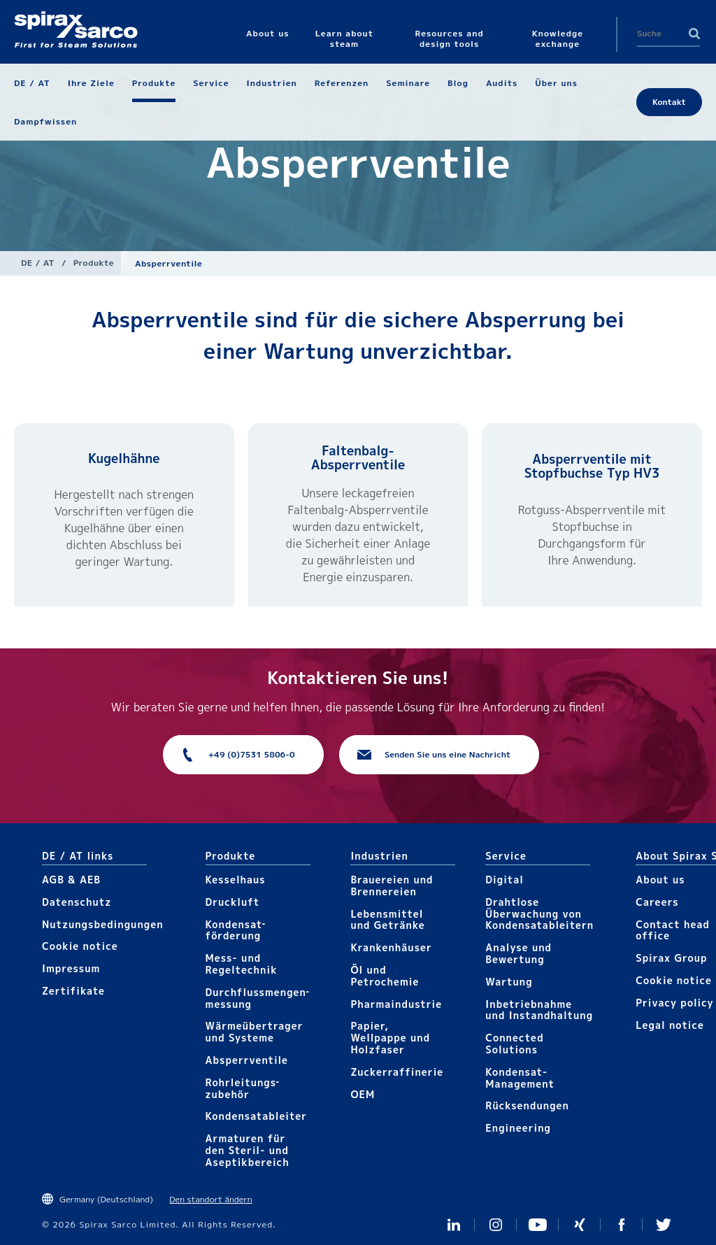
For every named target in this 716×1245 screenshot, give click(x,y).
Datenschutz (76, 902)
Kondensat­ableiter (257, 1116)
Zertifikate (73, 990)
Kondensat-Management (519, 1077)
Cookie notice (80, 946)
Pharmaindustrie (396, 1004)
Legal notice (670, 1025)
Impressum (71, 968)
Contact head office (673, 930)
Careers (657, 902)
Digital (504, 879)
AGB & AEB (71, 879)
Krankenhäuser (390, 947)
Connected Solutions (514, 1043)
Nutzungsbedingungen (103, 924)
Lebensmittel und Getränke (387, 919)
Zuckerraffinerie (396, 1072)
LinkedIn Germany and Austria (453, 1224)
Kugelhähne (123, 458)
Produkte (93, 263)
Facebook (621, 1224)
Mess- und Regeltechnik (242, 963)
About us (660, 879)
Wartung (508, 981)
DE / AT (38, 263)
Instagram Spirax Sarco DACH (495, 1224)
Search (694, 33)
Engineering (518, 1127)
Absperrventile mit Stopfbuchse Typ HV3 (592, 466)
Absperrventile (247, 1060)
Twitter (663, 1224)
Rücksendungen (527, 1105)
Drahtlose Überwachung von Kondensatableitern (539, 913)
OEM (362, 1094)
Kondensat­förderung (235, 930)
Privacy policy (675, 1002)
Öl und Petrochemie (384, 975)
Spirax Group (671, 958)
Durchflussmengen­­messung (257, 998)
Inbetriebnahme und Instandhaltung (539, 1010)
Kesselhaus (236, 879)
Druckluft (233, 902)
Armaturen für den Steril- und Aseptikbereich (247, 1150)
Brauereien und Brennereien (391, 885)
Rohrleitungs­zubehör (242, 1088)
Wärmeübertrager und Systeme (254, 1031)
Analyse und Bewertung (518, 953)
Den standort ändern (210, 1199)
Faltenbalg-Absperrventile (358, 458)
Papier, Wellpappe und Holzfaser (390, 1037)
